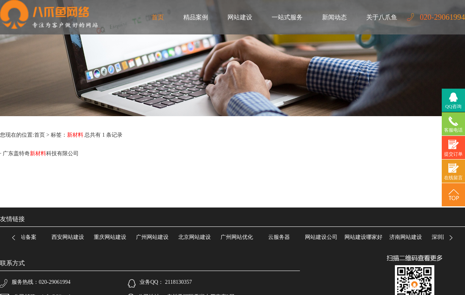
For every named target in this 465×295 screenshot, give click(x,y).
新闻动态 (334, 17)
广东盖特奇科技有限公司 (41, 153)
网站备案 (27, 237)
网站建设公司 (322, 237)
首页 (158, 17)
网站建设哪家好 (365, 237)
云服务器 (280, 237)
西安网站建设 (69, 237)
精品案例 (195, 17)
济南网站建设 (407, 237)
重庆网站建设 (111, 237)
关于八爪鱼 (381, 17)
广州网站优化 (238, 237)
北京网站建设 (195, 237)
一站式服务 (287, 17)
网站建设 (239, 17)
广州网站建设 (153, 237)
